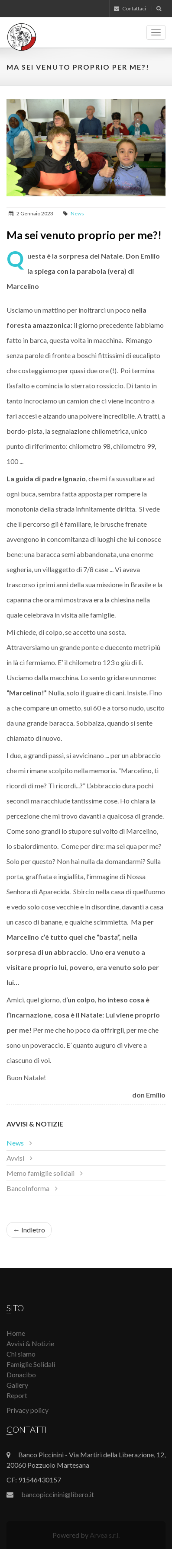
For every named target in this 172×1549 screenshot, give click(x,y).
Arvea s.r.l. (105, 1535)
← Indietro (29, 1230)
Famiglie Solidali (30, 1364)
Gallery (17, 1385)
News (77, 213)
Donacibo (21, 1374)
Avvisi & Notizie (34, 1124)
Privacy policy (27, 1410)
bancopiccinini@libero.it (57, 1494)
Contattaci (130, 8)
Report (16, 1395)
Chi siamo (21, 1354)
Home (15, 1333)
